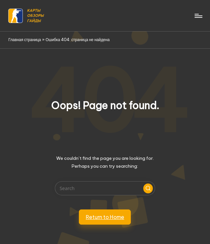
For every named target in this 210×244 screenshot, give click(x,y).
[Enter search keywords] (105, 188)
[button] (148, 188)
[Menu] (198, 16)
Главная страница (24, 39)
